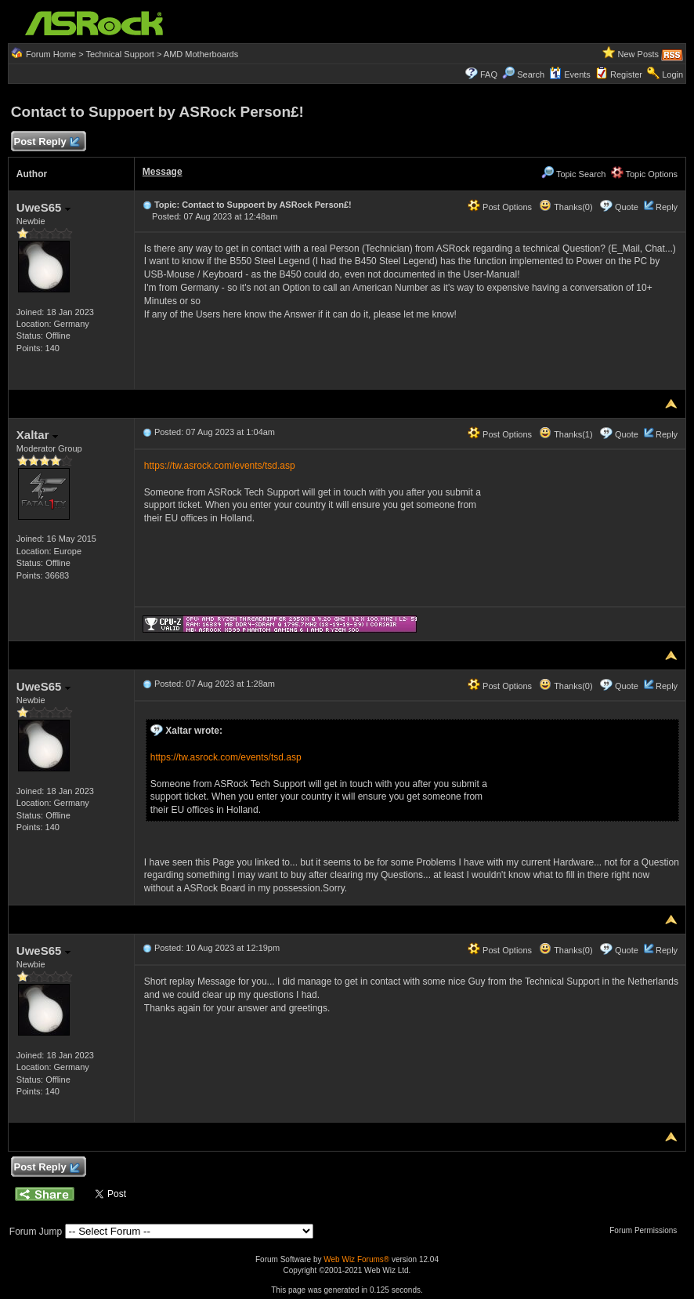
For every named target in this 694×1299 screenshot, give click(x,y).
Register (626, 74)
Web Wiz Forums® (356, 1259)
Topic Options (644, 174)
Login (672, 74)
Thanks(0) (565, 207)
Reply (667, 207)
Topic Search (573, 174)
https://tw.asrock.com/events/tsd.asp (219, 465)
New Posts (638, 54)
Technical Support (119, 54)
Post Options (500, 207)
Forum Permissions (647, 1230)
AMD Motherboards (201, 54)
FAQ (488, 74)
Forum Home (51, 54)
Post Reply (46, 142)
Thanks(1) (565, 434)
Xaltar (37, 434)
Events (570, 74)
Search (530, 74)
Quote (626, 207)
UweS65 (43, 207)
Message (163, 171)
